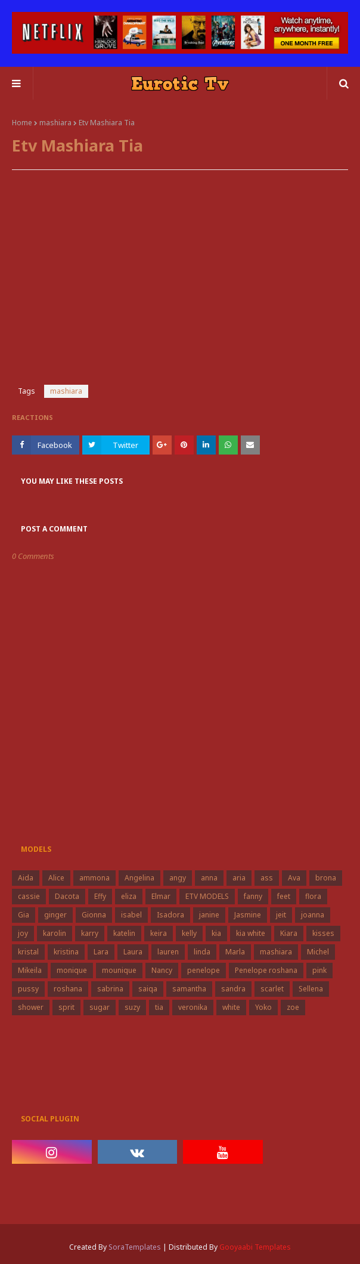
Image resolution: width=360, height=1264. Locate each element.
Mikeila (30, 970)
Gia (23, 915)
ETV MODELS (207, 896)
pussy (28, 989)
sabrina (110, 989)
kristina (66, 952)
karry (89, 933)
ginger (55, 915)
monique (72, 970)
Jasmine (247, 915)
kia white (250, 933)
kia (216, 933)
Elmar (160, 896)
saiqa (147, 989)
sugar (99, 1007)
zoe (293, 1007)
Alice (56, 878)
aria (239, 878)
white (231, 1007)
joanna (312, 915)
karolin (54, 933)
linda (202, 952)
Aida (25, 878)
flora (313, 896)
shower (31, 1007)
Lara (101, 952)
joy (23, 933)
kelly (189, 933)
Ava (294, 878)
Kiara (288, 933)
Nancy (161, 970)
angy (177, 878)
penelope (203, 970)
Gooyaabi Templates (255, 1247)
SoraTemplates (134, 1247)
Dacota (67, 896)
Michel (318, 952)
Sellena (311, 989)
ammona (94, 878)
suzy (132, 1007)
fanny (253, 896)
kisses (323, 933)
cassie (29, 896)
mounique (119, 970)
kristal (28, 952)
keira (158, 933)
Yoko (263, 1007)
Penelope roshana (266, 970)
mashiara (55, 123)
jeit (281, 915)
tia (159, 1007)
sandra (233, 989)
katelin (124, 933)
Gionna (94, 915)
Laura (132, 952)
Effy (100, 896)
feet (283, 896)
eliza (128, 896)
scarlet (272, 989)
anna (209, 878)
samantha (189, 989)
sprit (66, 1007)
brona (325, 878)
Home (22, 123)
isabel (131, 915)
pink (319, 970)
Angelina (139, 878)
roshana (68, 989)
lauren (168, 952)
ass (266, 878)
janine (209, 915)
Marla (235, 952)
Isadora (170, 915)
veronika (192, 1007)
